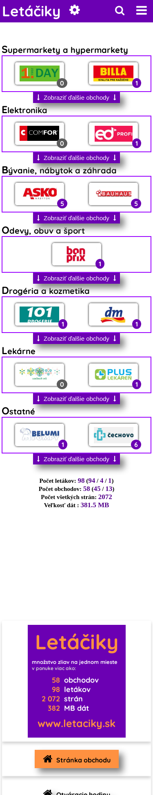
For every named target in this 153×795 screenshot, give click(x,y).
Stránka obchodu (75, 759)
